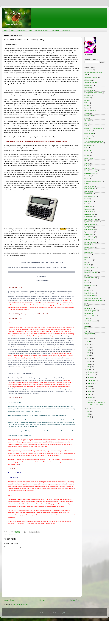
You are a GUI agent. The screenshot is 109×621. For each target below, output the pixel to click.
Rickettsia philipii (89, 295)
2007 (88, 417)
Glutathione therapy (90, 171)
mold (86, 257)
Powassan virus (89, 285)
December (91, 372)
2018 (88, 350)
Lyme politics (88, 227)
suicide (86, 326)
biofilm (86, 103)
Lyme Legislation (89, 224)
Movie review (88, 260)
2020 (88, 344)
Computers (12, 535)
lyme (86, 204)
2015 (88, 358)
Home (6, 30)
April (90, 394)
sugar (86, 323)
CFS (85, 126)
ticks (85, 328)
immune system (89, 188)
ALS (85, 75)
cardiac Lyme (88, 115)
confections (88, 138)
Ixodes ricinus (88, 193)
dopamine (87, 150)
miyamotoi (87, 255)
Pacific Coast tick (89, 267)
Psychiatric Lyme (89, 293)
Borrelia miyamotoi (90, 110)
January (91, 400)
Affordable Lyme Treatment (93, 72)
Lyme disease (88, 216)
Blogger (65, 613)
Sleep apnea (88, 308)
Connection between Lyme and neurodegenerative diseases (94, 142)
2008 (88, 414)
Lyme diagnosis (89, 214)
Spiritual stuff (88, 313)
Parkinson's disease (90, 272)
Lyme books (88, 206)
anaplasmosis (88, 85)
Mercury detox (89, 247)
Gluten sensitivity (89, 173)
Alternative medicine (90, 77)
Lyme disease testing (91, 219)
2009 (88, 411)
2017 (88, 353)
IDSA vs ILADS (89, 186)
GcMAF (86, 166)
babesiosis (87, 95)
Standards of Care (90, 316)
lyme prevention (89, 229)
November (91, 375)
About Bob (55, 30)
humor (86, 178)
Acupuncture (88, 70)
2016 (88, 355)
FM (85, 160)
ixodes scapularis (90, 196)
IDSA (86, 183)
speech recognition (90, 311)
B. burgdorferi (88, 90)
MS (85, 262)
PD (85, 275)
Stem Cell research (90, 321)
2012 (88, 367)
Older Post (75, 600)
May (89, 391)
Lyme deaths (88, 211)
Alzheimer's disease (90, 82)
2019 (88, 347)
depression (87, 145)
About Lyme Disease (18, 30)
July (89, 386)
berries (86, 100)
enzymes (87, 153)
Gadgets (87, 163)
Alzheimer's (88, 80)
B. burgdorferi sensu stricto (93, 92)
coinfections (88, 131)
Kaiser (86, 199)
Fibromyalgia (88, 158)
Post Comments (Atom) (20, 604)
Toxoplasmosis (89, 334)
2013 (88, 364)
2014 (88, 361)
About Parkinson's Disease (38, 30)
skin (85, 303)
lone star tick (88, 201)
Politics (86, 283)
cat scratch (87, 121)
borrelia (86, 108)
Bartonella (87, 98)
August (90, 383)
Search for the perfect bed (92, 298)
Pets (85, 280)
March (90, 397)
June (90, 389)
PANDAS (87, 270)
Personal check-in (90, 277)
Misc (85, 250)
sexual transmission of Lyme (93, 300)
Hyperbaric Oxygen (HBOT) (93, 181)
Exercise (87, 155)
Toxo (86, 331)
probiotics (87, 290)
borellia (86, 105)
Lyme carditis (88, 209)
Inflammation (88, 191)
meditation (87, 244)
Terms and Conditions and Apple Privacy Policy (96, 403)
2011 (88, 369)
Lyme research (89, 232)
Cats (85, 123)
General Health (89, 168)
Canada (86, 113)
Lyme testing (88, 234)
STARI (86, 318)
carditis (86, 118)
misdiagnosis (88, 252)
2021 (88, 341)
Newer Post (9, 600)
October (91, 377)
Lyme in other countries (91, 222)
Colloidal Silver (89, 133)
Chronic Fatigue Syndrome (93, 128)
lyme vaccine (88, 239)
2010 (88, 408)
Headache (87, 176)
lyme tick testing (89, 237)
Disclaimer (66, 30)
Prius (86, 288)
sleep (86, 305)
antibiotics (87, 87)
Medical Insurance (90, 242)
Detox (86, 148)
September (92, 380)
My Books (87, 265)
